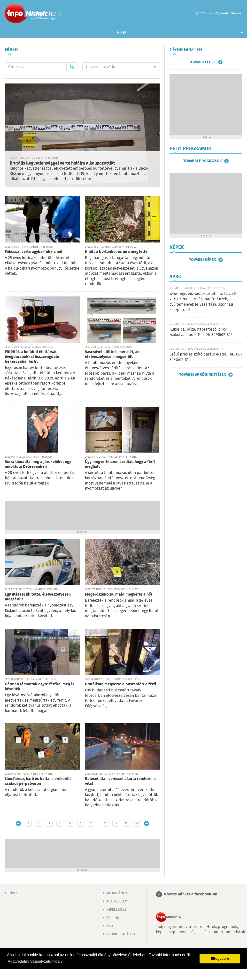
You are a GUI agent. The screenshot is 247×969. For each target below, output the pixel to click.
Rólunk (112, 918)
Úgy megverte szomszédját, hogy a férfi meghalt (120, 464)
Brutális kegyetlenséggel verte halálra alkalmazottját (62, 163)
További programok (202, 161)
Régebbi (147, 823)
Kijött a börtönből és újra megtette (116, 252)
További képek (202, 259)
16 (136, 823)
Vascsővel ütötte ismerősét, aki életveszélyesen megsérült (113, 354)
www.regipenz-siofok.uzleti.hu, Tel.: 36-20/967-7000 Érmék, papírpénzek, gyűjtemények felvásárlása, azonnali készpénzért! (203, 302)
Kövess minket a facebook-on (190, 894)
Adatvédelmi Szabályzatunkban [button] (35, 961)
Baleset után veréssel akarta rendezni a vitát (120, 781)
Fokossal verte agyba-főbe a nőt (33, 252)
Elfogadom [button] (220, 959)
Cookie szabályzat (121, 934)
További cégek (202, 62)
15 (126, 823)
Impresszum (116, 909)
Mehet (71, 66)
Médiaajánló (116, 893)
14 (115, 823)
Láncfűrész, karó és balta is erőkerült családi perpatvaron (38, 781)
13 (105, 823)
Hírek (121, 32)
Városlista (60, 14)
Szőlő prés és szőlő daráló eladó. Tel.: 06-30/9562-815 (206, 357)
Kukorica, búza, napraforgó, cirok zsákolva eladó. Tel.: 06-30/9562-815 (201, 332)
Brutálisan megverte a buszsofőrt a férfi (120, 684)
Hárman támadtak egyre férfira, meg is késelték (39, 686)
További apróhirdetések (202, 374)
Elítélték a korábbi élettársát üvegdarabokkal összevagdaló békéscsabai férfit (32, 357)
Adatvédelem (116, 901)
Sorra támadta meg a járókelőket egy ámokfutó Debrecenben (38, 464)
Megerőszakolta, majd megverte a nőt (118, 594)
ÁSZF (110, 926)
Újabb (18, 823)
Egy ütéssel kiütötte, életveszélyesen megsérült (38, 596)
